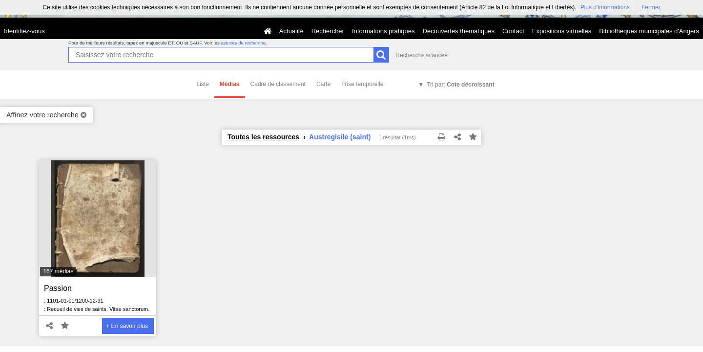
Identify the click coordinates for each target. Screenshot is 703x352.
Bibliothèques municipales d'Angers (649, 31)
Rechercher (327, 31)
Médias (230, 84)
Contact (513, 31)
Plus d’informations (605, 7)
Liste (203, 84)
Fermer (651, 7)
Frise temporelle (362, 84)
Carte (323, 84)
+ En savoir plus (127, 326)
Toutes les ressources (263, 137)
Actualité (291, 31)
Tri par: (460, 84)
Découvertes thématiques (459, 31)
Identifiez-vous (24, 31)
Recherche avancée (421, 55)
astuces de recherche (243, 42)
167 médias (58, 271)
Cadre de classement (278, 84)
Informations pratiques (383, 31)
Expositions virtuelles (561, 31)
